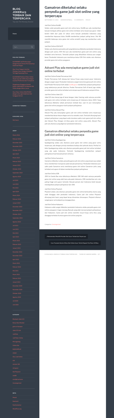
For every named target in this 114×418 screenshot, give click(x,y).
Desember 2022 (17, 252)
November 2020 (17, 289)
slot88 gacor (73, 85)
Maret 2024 (16, 195)
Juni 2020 (16, 304)
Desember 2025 (17, 142)
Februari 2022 (17, 267)
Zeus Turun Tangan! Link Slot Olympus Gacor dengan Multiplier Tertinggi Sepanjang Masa (22, 71)
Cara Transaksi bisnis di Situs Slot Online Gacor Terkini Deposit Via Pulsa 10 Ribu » (75, 243)
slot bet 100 (16, 364)
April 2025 (16, 154)
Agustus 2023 (17, 222)
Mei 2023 (15, 233)
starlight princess (18, 379)
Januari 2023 (16, 248)
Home (15, 34)
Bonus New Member (18, 323)
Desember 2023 (17, 206)
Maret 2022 (16, 263)
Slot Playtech (16, 372)
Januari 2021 (16, 282)
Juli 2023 (15, 225)
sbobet (15, 353)
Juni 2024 (16, 184)
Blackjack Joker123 (18, 319)
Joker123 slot (17, 330)
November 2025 (17, 146)
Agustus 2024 (17, 176)
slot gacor (15, 368)
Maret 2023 (16, 240)
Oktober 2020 (17, 293)
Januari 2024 (16, 203)
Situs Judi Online (17, 356)
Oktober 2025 (17, 150)
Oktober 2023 (17, 214)
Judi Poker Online (18, 338)
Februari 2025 (17, 161)
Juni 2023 (16, 229)
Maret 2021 (16, 274)
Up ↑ (99, 254)
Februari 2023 (17, 244)
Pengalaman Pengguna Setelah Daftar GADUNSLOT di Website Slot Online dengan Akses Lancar (23, 86)
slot (14, 360)
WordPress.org (17, 409)
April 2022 (16, 259)
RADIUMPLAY (17, 349)
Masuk (15, 397)
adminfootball (66, 20)
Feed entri (16, 401)
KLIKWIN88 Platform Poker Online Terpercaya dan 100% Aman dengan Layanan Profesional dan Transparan (23, 78)
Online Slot (16, 345)
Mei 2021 (15, 271)
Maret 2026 (16, 135)
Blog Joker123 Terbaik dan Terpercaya (22, 13)
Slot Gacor (16, 120)
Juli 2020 (15, 301)
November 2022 (17, 255)
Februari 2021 (17, 278)
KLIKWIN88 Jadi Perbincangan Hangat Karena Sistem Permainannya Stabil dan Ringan (24, 63)
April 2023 (16, 237)
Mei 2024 (15, 188)
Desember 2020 (17, 286)
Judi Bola (15, 334)
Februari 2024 (17, 199)
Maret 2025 (16, 157)
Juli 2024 (15, 180)
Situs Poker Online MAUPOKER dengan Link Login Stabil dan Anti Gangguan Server (22, 94)
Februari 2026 (17, 139)
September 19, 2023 (51, 20)
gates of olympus (18, 326)
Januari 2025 (16, 165)
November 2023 (17, 210)
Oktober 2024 (17, 169)
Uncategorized (17, 383)
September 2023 (18, 218)
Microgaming (16, 341)
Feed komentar (17, 405)
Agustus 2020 (17, 297)
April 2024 (16, 191)
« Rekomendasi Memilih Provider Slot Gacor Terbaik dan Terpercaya (66, 236)
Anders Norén (91, 254)
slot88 (14, 375)
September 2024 (18, 173)
